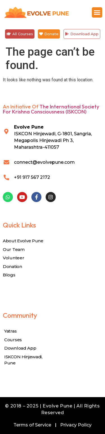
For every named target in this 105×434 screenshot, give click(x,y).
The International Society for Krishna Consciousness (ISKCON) (51, 109)
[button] (97, 12)
